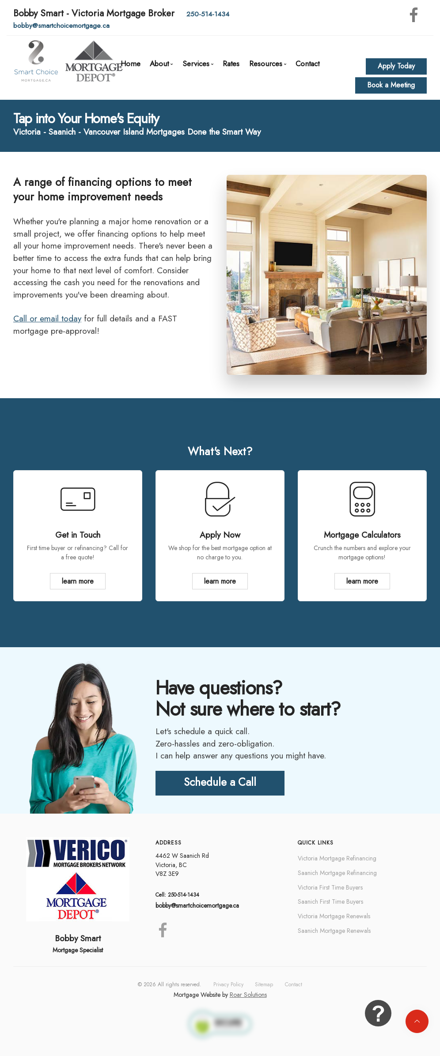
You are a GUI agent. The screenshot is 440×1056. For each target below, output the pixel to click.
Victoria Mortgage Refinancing (337, 858)
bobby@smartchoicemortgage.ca (61, 25)
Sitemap (264, 984)
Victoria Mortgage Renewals (334, 916)
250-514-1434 (207, 14)
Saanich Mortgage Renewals (334, 930)
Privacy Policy (228, 984)
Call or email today (47, 318)
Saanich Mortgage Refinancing (337, 872)
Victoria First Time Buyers (330, 887)
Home (130, 63)
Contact (307, 63)
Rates (231, 63)
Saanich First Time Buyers (330, 901)
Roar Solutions (248, 994)
